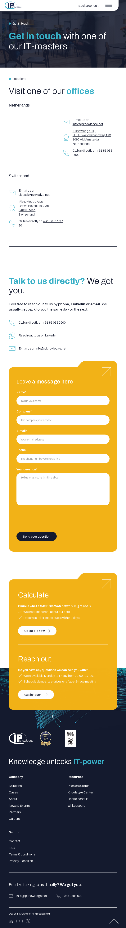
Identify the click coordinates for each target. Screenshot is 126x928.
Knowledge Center (80, 792)
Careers (14, 818)
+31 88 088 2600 (54, 322)
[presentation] (45, 518)
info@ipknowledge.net (88, 124)
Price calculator (78, 786)
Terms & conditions (22, 854)
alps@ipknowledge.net (34, 194)
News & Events (19, 805)
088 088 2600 (73, 895)
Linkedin (50, 335)
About (13, 799)
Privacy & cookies (21, 861)
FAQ (12, 847)
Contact (14, 841)
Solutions (15, 786)
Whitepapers (76, 805)
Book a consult (78, 799)
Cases (13, 792)
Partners (15, 812)
